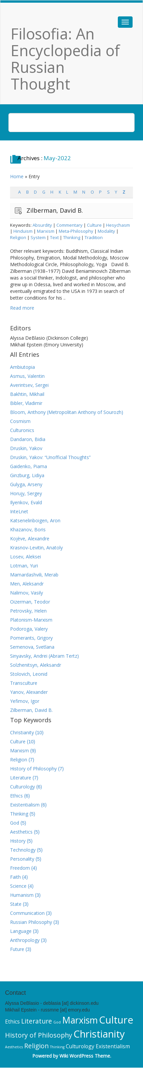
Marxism (45, 231)
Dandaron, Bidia (27, 439)
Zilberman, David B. (55, 210)
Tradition (94, 237)
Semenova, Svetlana (32, 647)
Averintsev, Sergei (29, 385)
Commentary (69, 225)
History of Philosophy (33, 768)
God (14, 823)
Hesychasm (118, 225)
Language (21, 931)
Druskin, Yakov (26, 448)
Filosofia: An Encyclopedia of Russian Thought (65, 58)
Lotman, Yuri (24, 565)
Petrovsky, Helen (28, 611)
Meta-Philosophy (76, 231)
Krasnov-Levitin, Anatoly (36, 547)
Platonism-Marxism (31, 620)
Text (54, 237)
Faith (15, 877)
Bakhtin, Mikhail (27, 394)
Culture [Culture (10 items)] (116, 1020)
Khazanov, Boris (28, 529)
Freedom (20, 868)
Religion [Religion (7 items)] (36, 1045)
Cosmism (20, 421)
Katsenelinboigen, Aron (35, 520)
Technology (23, 850)
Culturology (22, 786)
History (18, 841)
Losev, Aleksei (25, 556)
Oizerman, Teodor (30, 602)
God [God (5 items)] (57, 1022)
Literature (20, 777)
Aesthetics (21, 832)
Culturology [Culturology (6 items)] (80, 1046)
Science (18, 886)
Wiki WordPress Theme (84, 1056)
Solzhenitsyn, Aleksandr (35, 665)
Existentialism (25, 804)
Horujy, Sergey (26, 493)
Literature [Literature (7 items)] (36, 1021)
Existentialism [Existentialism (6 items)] (113, 1046)
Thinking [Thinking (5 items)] (57, 1047)
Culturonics (22, 430)
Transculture (23, 683)
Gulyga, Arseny (26, 484)
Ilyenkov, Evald (26, 502)
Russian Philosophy (31, 922)
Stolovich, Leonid (28, 674)
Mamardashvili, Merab (34, 574)
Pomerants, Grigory (31, 638)
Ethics (16, 795)
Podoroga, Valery (29, 629)
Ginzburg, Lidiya (27, 475)
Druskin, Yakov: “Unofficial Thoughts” (50, 457)
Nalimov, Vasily (26, 593)
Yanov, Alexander (29, 692)
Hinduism (23, 231)
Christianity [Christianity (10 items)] (99, 1034)
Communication (27, 913)
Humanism (22, 895)
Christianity (22, 732)
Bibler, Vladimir (26, 403)
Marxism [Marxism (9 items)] (80, 1020)
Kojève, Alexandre (29, 538)
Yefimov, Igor (24, 701)
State (15, 904)
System (38, 237)
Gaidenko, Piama (28, 466)
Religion (18, 237)
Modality (106, 231)
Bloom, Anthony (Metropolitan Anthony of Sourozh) (66, 412)
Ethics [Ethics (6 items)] (12, 1021)
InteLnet (19, 511)
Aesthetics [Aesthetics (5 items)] (14, 1047)
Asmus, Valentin (27, 376)
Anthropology (25, 940)
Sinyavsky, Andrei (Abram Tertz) (44, 656)
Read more (22, 308)
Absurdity (42, 225)
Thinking (71, 237)
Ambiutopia (22, 367)
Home (16, 176)
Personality (22, 859)
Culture (94, 225)
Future (17, 949)
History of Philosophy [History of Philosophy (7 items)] (38, 1035)
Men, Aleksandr (27, 583)
